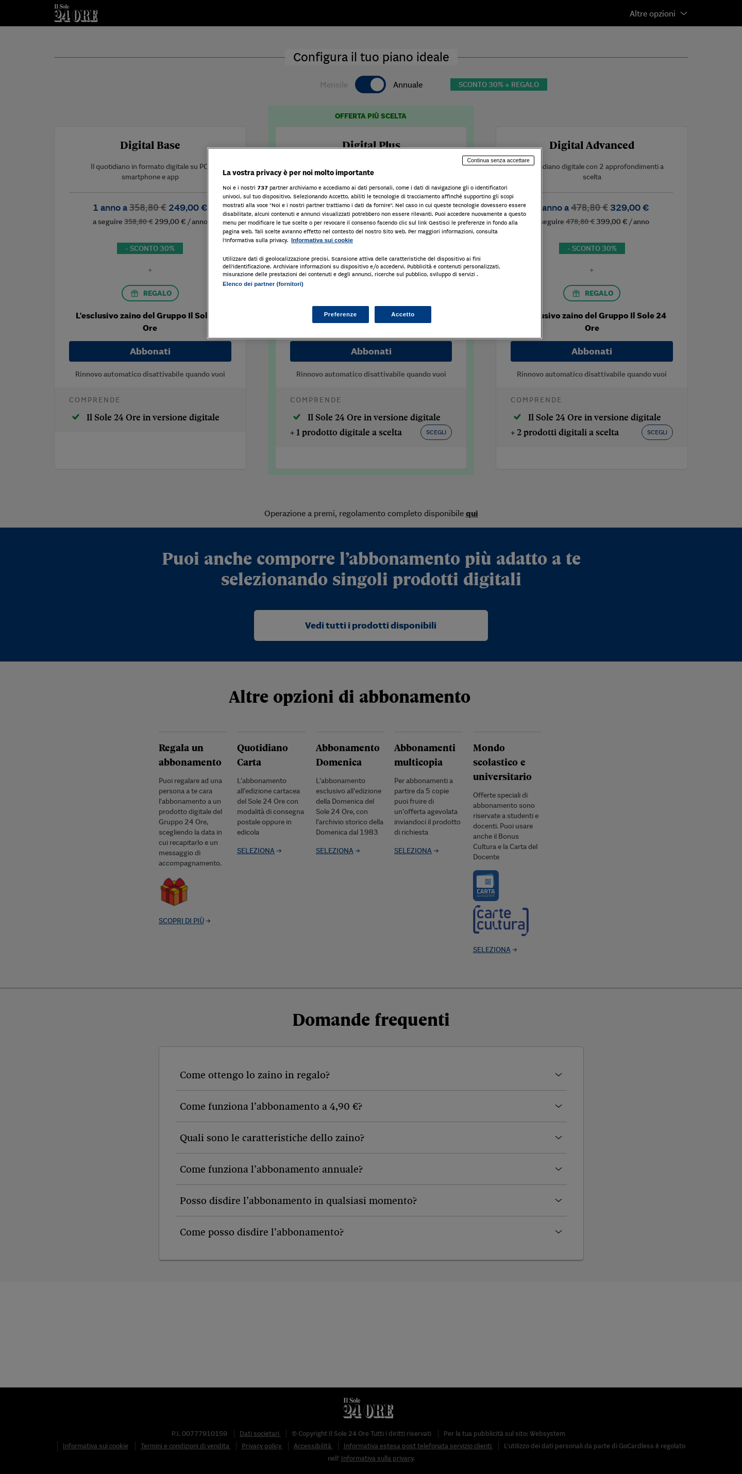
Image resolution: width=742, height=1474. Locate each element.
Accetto (403, 314)
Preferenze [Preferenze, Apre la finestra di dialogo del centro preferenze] (340, 314)
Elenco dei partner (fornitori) (263, 284)
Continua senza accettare (498, 160)
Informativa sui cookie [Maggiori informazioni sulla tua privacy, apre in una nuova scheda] (322, 240)
